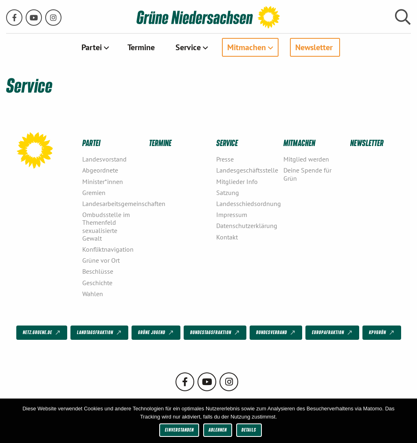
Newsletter (314, 47)
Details (248, 429)
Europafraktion (332, 333)
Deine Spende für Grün (307, 174)
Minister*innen (102, 181)
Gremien (93, 192)
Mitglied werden (306, 159)
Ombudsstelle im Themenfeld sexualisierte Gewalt (106, 226)
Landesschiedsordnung (246, 203)
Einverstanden (179, 429)
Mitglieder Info (237, 181)
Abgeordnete (100, 170)
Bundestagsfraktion (215, 333)
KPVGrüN (382, 333)
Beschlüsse (97, 271)
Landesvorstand (104, 159)
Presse (225, 159)
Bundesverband (276, 333)
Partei (91, 47)
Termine (141, 47)
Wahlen (92, 294)
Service (188, 47)
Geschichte (97, 283)
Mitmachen (246, 47)
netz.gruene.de (42, 333)
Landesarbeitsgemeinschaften (112, 203)
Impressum (231, 214)
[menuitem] (94, 47)
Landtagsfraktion (100, 333)
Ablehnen (217, 429)
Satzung (227, 192)
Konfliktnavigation (108, 249)
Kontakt (227, 237)
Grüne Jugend (156, 333)
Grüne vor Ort (101, 260)
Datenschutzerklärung (246, 226)
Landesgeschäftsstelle (246, 170)
